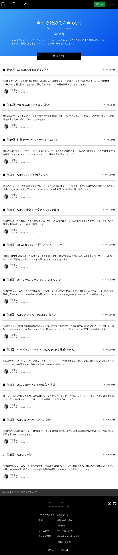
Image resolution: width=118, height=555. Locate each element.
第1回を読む (59, 56)
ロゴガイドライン (64, 542)
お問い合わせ (62, 515)
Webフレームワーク (55, 28)
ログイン (112, 4)
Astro (68, 28)
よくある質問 (45, 536)
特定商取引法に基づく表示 (68, 536)
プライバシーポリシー (66, 531)
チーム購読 (44, 531)
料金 (41, 525)
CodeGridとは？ (46, 514)
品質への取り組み (64, 520)
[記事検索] (25, 4)
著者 (41, 520)
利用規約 (61, 526)
